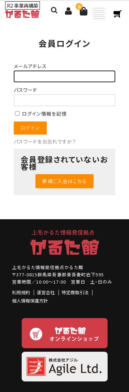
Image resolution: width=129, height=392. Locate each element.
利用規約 (21, 292)
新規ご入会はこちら (64, 181)
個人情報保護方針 (30, 300)
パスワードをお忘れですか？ (45, 141)
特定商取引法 (75, 292)
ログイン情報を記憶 (41, 113)
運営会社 (46, 292)
